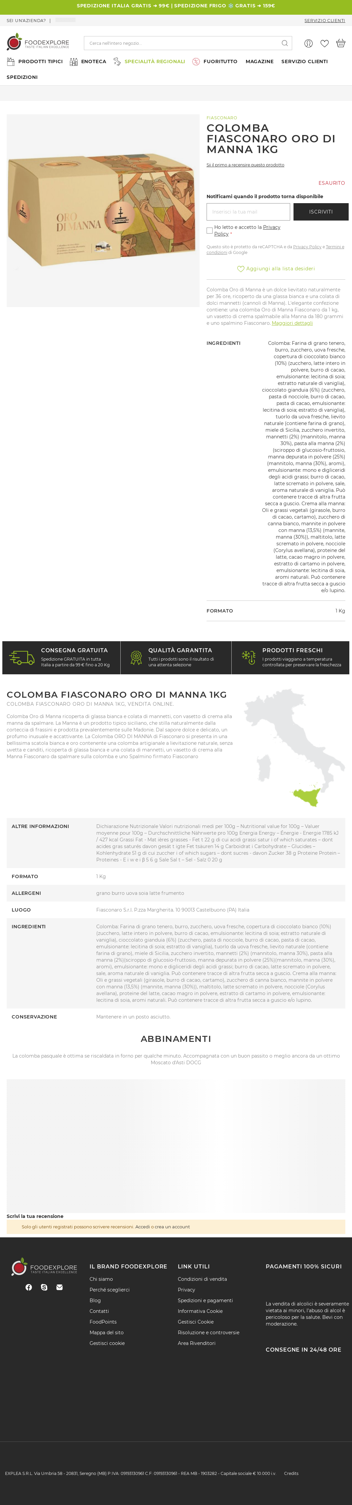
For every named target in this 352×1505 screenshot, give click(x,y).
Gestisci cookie (107, 1343)
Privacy (186, 1290)
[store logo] (38, 43)
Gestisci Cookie (196, 1322)
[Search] (285, 43)
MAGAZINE (260, 61)
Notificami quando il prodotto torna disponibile (265, 196)
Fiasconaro (222, 117)
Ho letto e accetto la (247, 230)
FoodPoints (103, 1322)
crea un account (172, 1226)
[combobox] (188, 43)
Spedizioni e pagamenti (205, 1300)
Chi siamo (101, 1279)
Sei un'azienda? (26, 20)
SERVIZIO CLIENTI (304, 61)
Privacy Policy (307, 246)
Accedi (142, 1226)
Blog (95, 1300)
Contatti (99, 1311)
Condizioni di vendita (202, 1279)
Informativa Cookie (200, 1311)
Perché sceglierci (110, 1290)
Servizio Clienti (325, 20)
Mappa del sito (107, 1333)
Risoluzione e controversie (208, 1333)
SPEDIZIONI (22, 77)
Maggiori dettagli (292, 323)
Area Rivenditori (197, 1343)
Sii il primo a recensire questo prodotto (245, 164)
